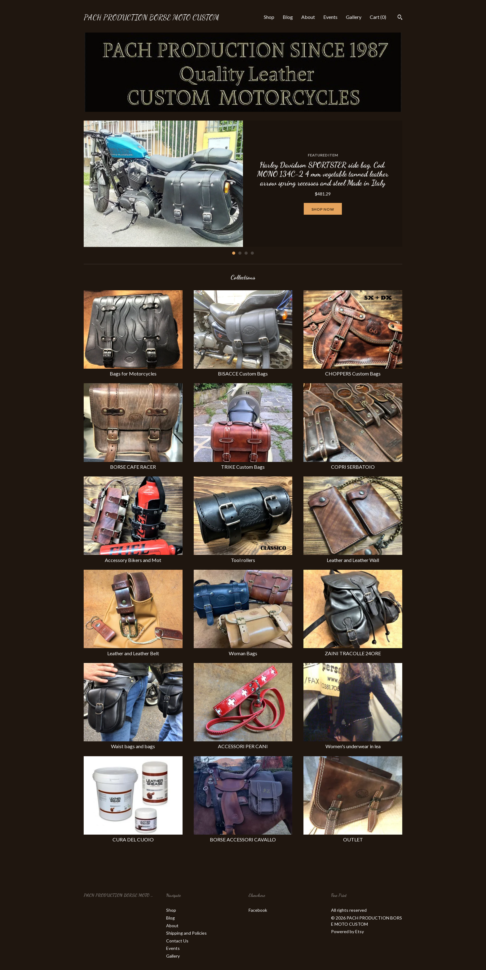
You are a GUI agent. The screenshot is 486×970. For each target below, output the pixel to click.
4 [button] (252, 253)
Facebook (258, 910)
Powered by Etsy (347, 931)
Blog (288, 17)
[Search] (400, 18)
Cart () (378, 17)
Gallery (353, 17)
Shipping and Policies (186, 933)
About (308, 17)
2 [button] (239, 253)
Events (330, 17)
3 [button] (246, 253)
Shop (269, 17)
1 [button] (233, 253)
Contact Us (177, 940)
